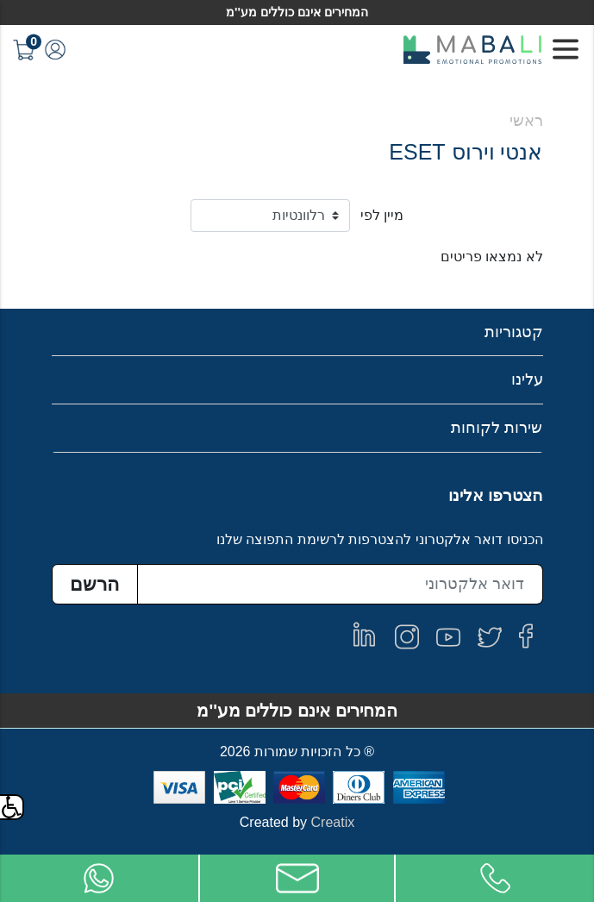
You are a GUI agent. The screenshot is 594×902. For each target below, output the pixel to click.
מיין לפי (381, 215)
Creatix (333, 822)
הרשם (94, 584)
